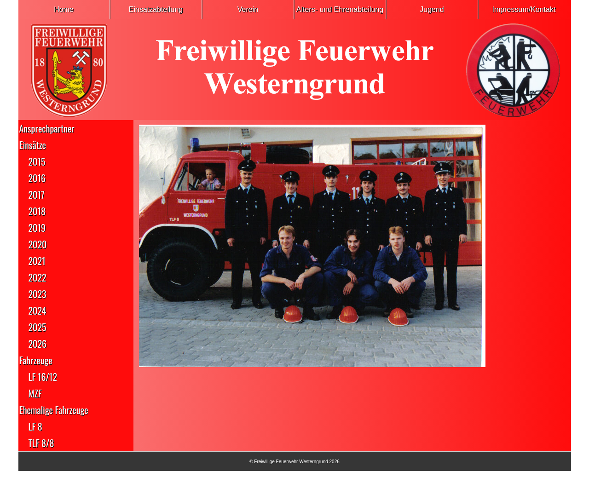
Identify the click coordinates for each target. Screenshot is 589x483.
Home (64, 9)
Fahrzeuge (35, 360)
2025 (37, 327)
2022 (37, 277)
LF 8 (35, 426)
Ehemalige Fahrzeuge (53, 410)
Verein (247, 9)
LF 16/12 (43, 377)
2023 (37, 294)
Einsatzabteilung (156, 9)
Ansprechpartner (47, 128)
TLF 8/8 (41, 443)
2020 (38, 244)
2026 (38, 344)
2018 (37, 211)
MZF (35, 393)
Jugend (432, 9)
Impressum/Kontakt (524, 9)
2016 (37, 178)
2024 (37, 310)
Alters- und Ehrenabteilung (339, 9)
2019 (37, 228)
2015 (37, 161)
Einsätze (32, 145)
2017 (37, 194)
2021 (37, 261)
